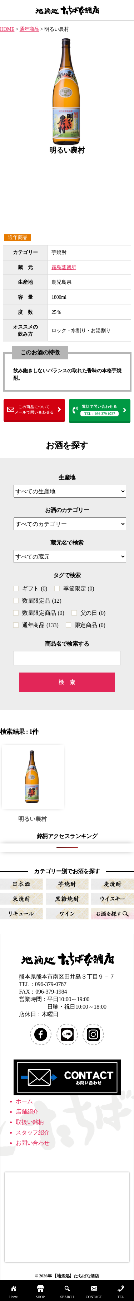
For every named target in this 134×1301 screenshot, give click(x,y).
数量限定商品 (43, 613)
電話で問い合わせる (100, 410)
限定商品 (90, 625)
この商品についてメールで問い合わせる (34, 409)
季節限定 (78, 588)
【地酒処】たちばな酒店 (76, 1275)
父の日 (92, 613)
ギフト (34, 588)
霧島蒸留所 (63, 267)
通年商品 (18, 237)
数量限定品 (41, 601)
